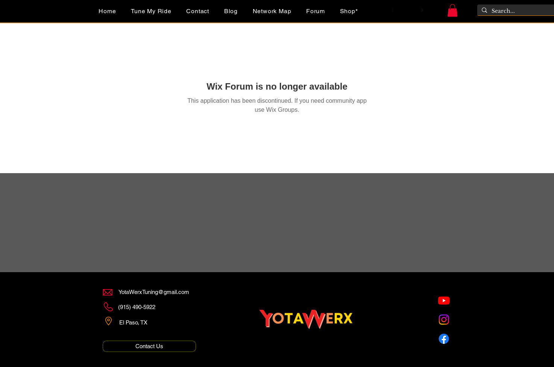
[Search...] (521, 11)
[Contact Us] (149, 346)
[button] (452, 10)
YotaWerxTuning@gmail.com (153, 292)
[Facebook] (444, 339)
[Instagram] (444, 319)
